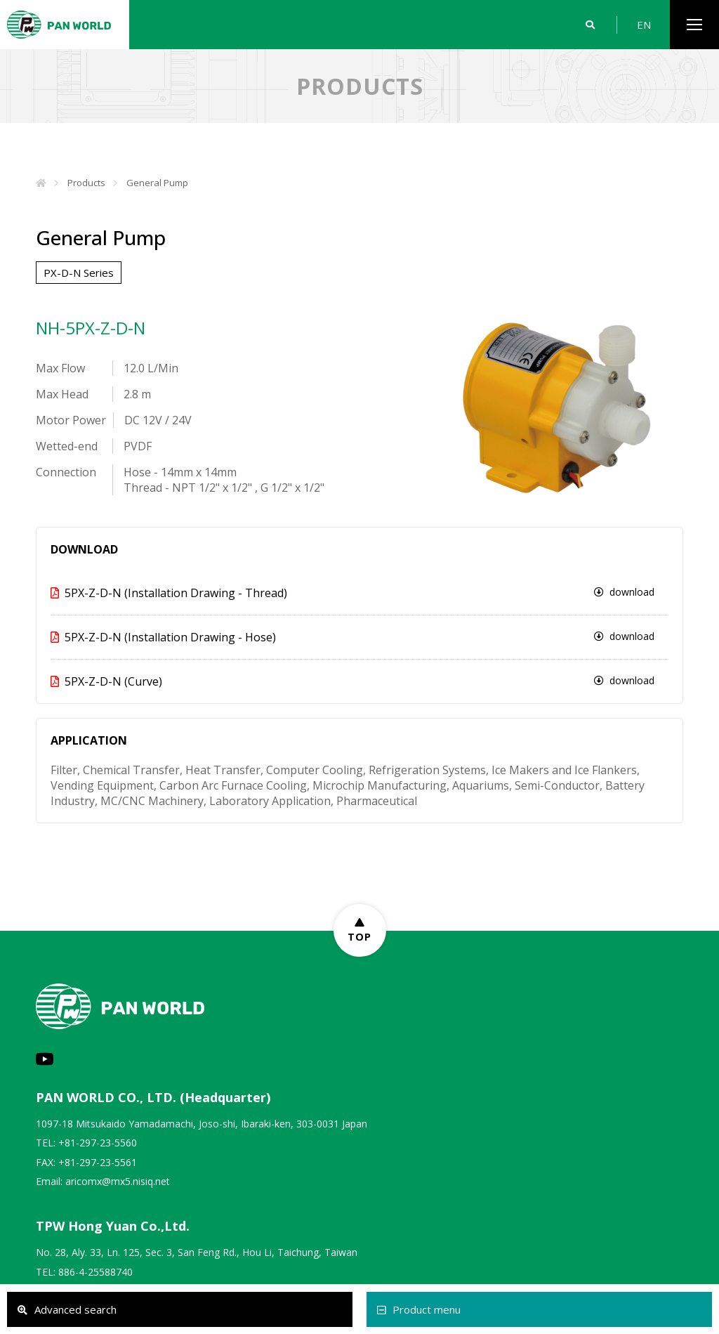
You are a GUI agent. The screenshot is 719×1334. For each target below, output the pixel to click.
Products (86, 182)
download (624, 592)
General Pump (157, 182)
